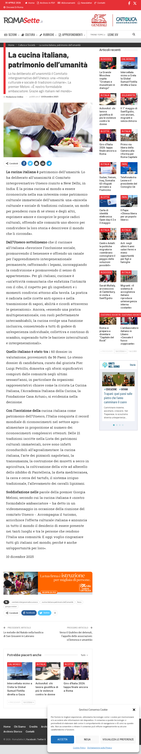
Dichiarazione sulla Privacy (99, 747)
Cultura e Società (110, 310)
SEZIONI (10, 30)
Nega (87, 739)
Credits (33, 722)
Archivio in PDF (46, 3)
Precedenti (14, 698)
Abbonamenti (66, 3)
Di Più (81, 3)
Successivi (28, 698)
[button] (134, 709)
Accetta (62, 739)
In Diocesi (106, 55)
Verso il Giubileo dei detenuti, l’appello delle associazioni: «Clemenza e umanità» (76, 632)
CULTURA (28, 30)
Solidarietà (128, 91)
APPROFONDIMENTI (71, 30)
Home (29, 3)
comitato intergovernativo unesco (25, 598)
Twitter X (41, 735)
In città (69, 660)
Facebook (31, 735)
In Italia (41, 660)
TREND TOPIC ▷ (97, 30)
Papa (124, 160)
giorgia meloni (11, 602)
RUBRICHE (47, 30)
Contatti (30, 727)
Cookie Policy (79, 747)
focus (79, 598)
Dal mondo (14, 660)
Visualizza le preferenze (118, 739)
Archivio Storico (12, 727)
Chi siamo (20, 722)
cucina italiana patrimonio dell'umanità (57, 598)
